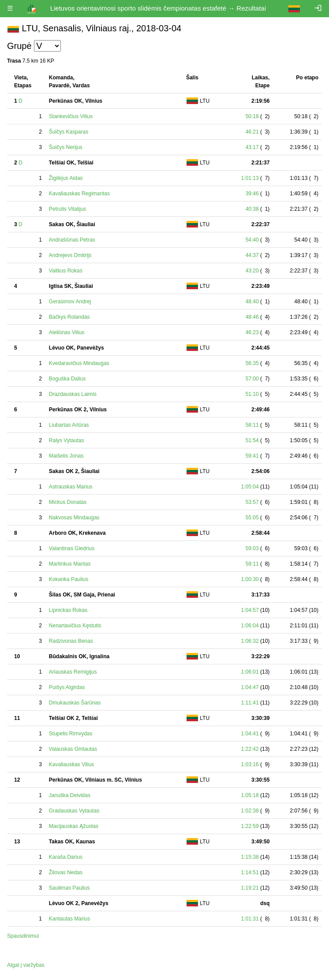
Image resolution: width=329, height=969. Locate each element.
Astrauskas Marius (71, 487)
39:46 (252, 193)
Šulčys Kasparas (68, 132)
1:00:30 (250, 579)
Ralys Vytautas (66, 440)
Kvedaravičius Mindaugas (79, 363)
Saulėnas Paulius (69, 888)
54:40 (252, 240)
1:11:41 (250, 703)
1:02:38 (250, 811)
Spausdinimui (23, 936)
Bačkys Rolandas (69, 317)
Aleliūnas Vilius (67, 332)
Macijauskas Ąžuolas (73, 826)
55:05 (252, 517)
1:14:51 (250, 872)
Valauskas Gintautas (73, 749)
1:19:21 (250, 888)
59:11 (252, 564)
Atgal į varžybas (26, 965)
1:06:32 (250, 641)
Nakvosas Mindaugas (74, 517)
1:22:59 (250, 826)
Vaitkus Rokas (65, 271)
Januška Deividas (69, 795)
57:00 (252, 379)
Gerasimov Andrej (70, 301)
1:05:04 (250, 487)
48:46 (252, 317)
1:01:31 (250, 919)
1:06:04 (250, 625)
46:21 (252, 132)
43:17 (252, 147)
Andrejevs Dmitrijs (70, 255)
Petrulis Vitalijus (67, 209)
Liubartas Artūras (69, 425)
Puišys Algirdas (67, 687)
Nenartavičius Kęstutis (75, 625)
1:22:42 (250, 749)
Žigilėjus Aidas (66, 178)
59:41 (252, 456)
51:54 (252, 440)
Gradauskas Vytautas (74, 811)
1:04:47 (250, 687)
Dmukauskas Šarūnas (75, 703)
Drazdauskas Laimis (73, 394)
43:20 (252, 271)
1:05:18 (250, 795)
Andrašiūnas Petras (72, 240)
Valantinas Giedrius (71, 548)
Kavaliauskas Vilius (71, 764)
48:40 (252, 301)
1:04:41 (250, 733)
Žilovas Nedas (65, 872)
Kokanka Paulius (68, 579)
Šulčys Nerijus (65, 147)
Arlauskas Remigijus (73, 672)
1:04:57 (250, 610)
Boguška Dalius (67, 379)
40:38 (252, 209)
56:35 (252, 363)
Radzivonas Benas (71, 641)
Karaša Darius (65, 857)
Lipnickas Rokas (68, 610)
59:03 (252, 548)
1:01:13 (250, 178)
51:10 (252, 394)
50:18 (252, 116)
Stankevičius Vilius (71, 116)
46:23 (252, 332)
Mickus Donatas (67, 502)
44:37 (252, 255)
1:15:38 (250, 857)
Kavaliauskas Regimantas (79, 193)
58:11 (252, 425)
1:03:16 (250, 764)
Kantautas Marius (69, 919)
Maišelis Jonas (66, 456)
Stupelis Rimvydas (71, 733)
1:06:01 (250, 672)
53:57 (252, 502)
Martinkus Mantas (70, 564)
